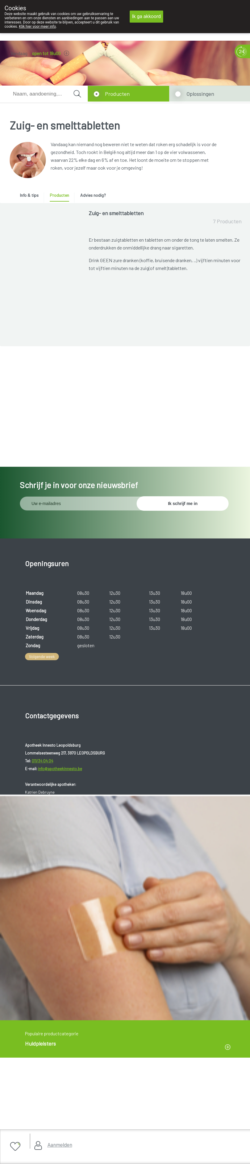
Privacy (19, 1112)
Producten (117, 93)
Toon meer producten (165, 428)
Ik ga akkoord (146, 16)
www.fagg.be (174, 959)
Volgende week (42, 646)
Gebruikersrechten (29, 1104)
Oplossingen (200, 93)
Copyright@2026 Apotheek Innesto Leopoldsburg (57, 1097)
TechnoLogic (94, 1127)
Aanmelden (59, 1145)
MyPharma (67, 1127)
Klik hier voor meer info (37, 26)
